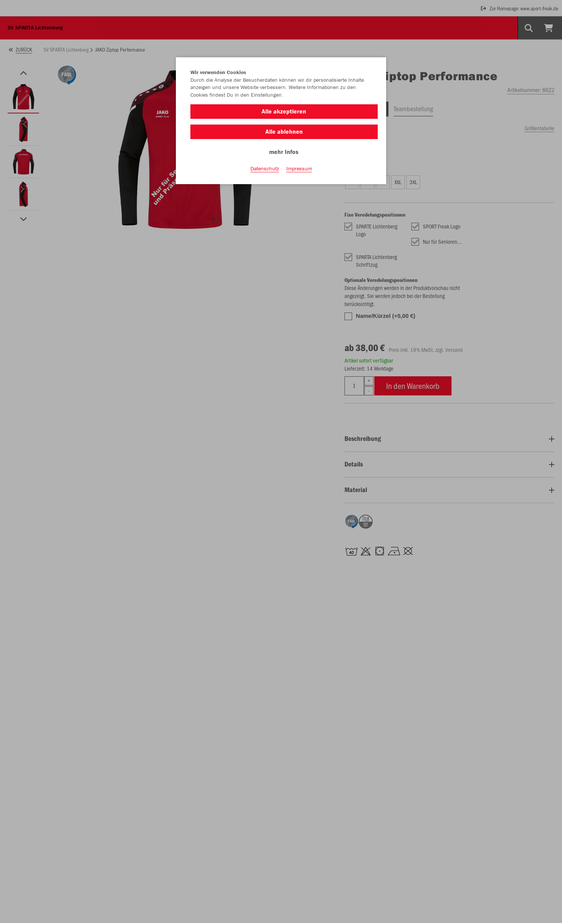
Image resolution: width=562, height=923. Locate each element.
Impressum (299, 168)
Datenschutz (264, 168)
